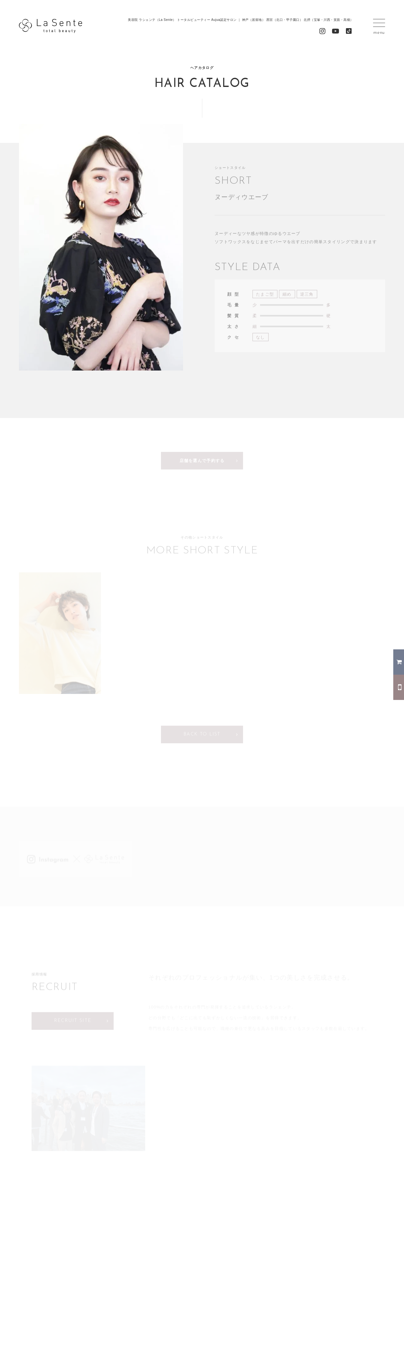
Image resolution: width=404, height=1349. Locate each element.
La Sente (50, 26)
